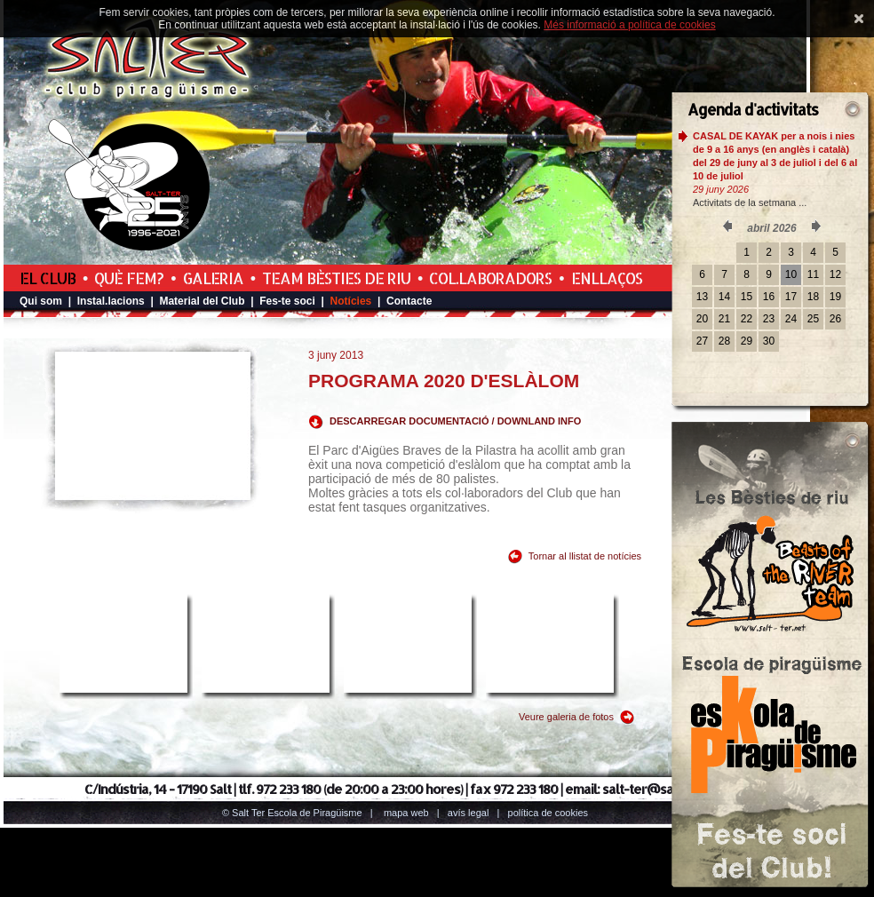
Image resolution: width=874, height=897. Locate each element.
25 (813, 319)
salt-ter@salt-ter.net (664, 789)
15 (746, 296)
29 (746, 341)
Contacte (409, 301)
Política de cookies (548, 812)
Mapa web (406, 812)
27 (702, 341)
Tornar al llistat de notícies (584, 556)
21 (724, 319)
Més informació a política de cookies (629, 25)
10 (791, 274)
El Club (47, 278)
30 (769, 341)
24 (791, 319)
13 (702, 296)
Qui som (41, 301)
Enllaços (606, 278)
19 (835, 296)
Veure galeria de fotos (566, 716)
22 (746, 319)
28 (724, 341)
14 (724, 296)
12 (835, 274)
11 (813, 274)
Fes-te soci (287, 301)
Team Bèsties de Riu (336, 278)
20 (702, 319)
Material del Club (201, 301)
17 (791, 296)
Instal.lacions (111, 301)
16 (769, 296)
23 (769, 319)
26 (835, 319)
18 (813, 296)
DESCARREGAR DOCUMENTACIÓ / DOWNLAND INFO (455, 421)
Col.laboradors (490, 278)
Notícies (351, 301)
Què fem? (128, 278)
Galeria (213, 278)
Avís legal (468, 812)
